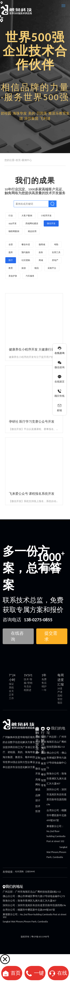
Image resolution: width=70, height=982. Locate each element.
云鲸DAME (30, 871)
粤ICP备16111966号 (40, 936)
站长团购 (19, 871)
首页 (18, 160)
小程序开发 (37, 741)
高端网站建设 (37, 784)
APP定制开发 (37, 757)
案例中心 (27, 160)
